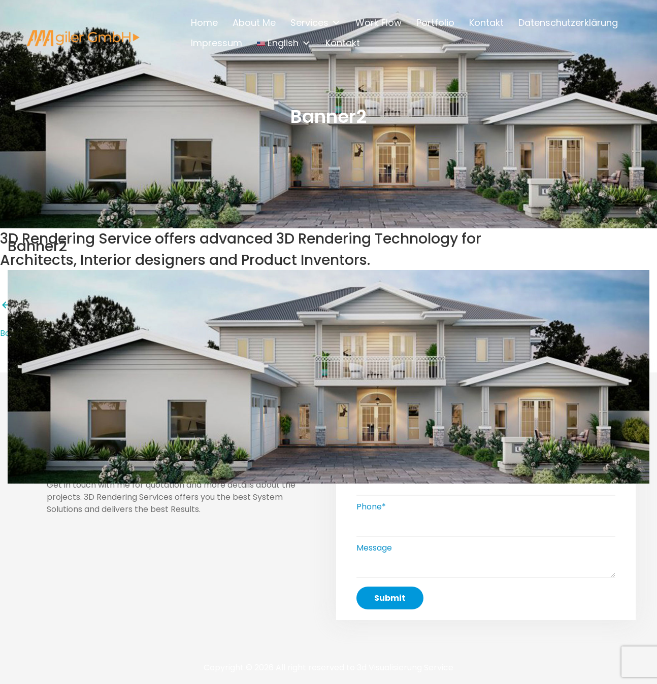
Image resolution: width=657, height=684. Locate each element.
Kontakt (486, 22)
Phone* (371, 506)
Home (204, 22)
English (284, 40)
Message (374, 548)
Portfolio (435, 22)
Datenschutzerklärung (568, 22)
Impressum (216, 42)
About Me (254, 22)
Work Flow (378, 22)
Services (315, 20)
